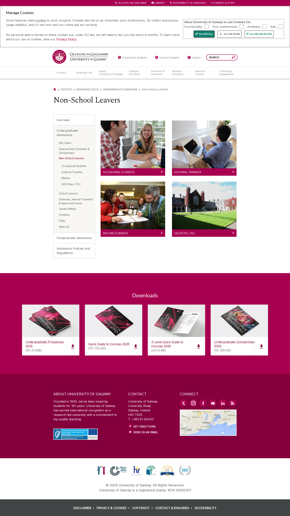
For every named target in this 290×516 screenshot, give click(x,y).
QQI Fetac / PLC (71, 184)
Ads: (273, 26)
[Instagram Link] (193, 403)
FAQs (62, 220)
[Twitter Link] (183, 403)
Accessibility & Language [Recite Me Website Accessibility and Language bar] (187, 3)
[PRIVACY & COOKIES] (114, 508)
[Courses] (63, 73)
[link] (101, 470)
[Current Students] (167, 58)
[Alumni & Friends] (204, 73)
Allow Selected (261, 34)
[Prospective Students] (132, 58)
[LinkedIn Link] (222, 403)
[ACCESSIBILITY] (206, 508)
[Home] (54, 89)
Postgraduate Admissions (74, 238)
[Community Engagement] (227, 73)
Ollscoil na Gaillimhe (132, 2)
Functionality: (193, 26)
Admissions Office (87, 89)
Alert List (64, 226)
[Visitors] (194, 58)
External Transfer (72, 172)
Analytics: (254, 26)
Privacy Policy (66, 39)
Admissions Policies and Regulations (73, 251)
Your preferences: (225, 26)
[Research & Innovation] (158, 73)
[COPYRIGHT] (143, 508)
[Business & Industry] (180, 73)
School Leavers (68, 193)
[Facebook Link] (203, 403)
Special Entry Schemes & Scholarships (74, 150)
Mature (66, 178)
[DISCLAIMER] (84, 508)
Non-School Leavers (71, 158)
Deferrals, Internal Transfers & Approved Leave (76, 201)
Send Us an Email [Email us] (145, 432)
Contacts (64, 214)
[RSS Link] (232, 403)
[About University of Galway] (111, 73)
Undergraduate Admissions (120, 89)
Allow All (206, 34)
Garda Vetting (67, 208)
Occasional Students (74, 166)
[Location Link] (208, 433)
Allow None (232, 34)
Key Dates (65, 142)
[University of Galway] (80, 57)
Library (160, 2)
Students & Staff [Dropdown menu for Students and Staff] (223, 2)
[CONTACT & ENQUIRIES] (174, 508)
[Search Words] (221, 57)
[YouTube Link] (213, 403)
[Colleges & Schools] (137, 73)
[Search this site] (233, 57)
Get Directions (144, 426)
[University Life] (84, 73)
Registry (66, 89)
